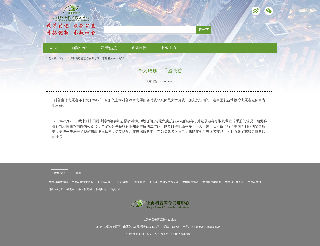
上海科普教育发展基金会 (164, 182)
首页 (53, 48)
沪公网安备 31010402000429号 (172, 234)
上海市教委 (121, 182)
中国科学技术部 (58, 182)
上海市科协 (138, 182)
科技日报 (115, 189)
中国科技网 (254, 182)
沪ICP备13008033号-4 (138, 234)
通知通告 (139, 48)
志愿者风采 (109, 58)
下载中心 (168, 48)
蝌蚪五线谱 (56, 189)
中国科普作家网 (211, 182)
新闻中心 (79, 48)
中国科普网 (85, 189)
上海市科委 (103, 182)
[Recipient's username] (150, 30)
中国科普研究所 (234, 182)
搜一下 (204, 29)
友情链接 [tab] (59, 173)
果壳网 (70, 189)
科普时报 (101, 189)
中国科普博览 (190, 182)
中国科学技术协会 (82, 182)
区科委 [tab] (77, 173)
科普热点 (109, 48)
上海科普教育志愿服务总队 (83, 58)
